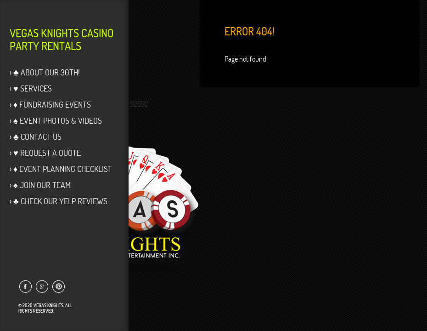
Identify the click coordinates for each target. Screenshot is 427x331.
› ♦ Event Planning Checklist (61, 169)
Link (25, 286)
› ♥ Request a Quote (45, 153)
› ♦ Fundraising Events (50, 104)
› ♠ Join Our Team (40, 185)
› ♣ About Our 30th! (45, 72)
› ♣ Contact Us (36, 136)
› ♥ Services (31, 88)
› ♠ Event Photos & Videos (56, 120)
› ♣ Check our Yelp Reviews (58, 201)
